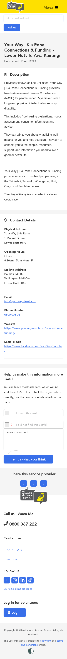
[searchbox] (33, 18)
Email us (10, 559)
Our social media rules (18, 589)
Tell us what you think (28, 459)
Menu (51, 7)
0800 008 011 (13, 315)
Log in (14, 612)
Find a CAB (13, 550)
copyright (46, 640)
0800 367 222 (20, 524)
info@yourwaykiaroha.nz (20, 301)
